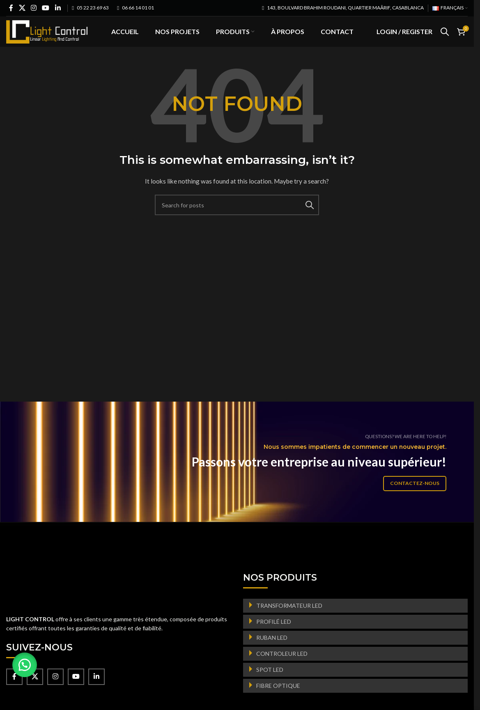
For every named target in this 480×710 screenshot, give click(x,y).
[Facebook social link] (11, 8)
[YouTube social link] (45, 8)
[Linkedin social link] (57, 8)
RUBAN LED (271, 650)
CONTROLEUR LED (282, 666)
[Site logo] (47, 37)
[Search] (444, 38)
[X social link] (22, 8)
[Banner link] (240, 475)
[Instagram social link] (33, 8)
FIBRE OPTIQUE (278, 698)
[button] (24, 665)
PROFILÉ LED (273, 634)
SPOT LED (269, 682)
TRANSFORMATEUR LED (289, 618)
